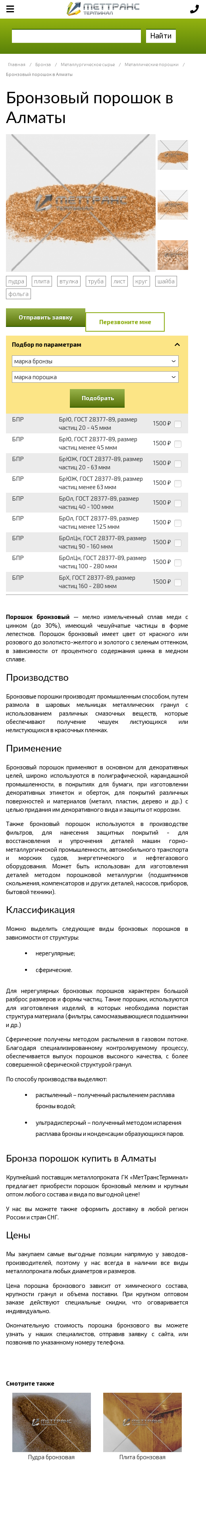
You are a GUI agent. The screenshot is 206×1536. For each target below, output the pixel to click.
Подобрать (98, 397)
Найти (161, 35)
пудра (16, 281)
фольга (18, 293)
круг (141, 281)
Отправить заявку (46, 317)
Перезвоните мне (125, 321)
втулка (69, 281)
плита (42, 281)
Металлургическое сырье (88, 64)
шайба (166, 281)
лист (119, 281)
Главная (16, 64)
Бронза (43, 64)
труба (96, 281)
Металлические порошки (152, 64)
